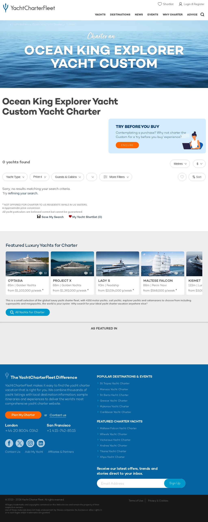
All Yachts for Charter (29, 312)
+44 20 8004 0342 (21, 430)
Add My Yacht (34, 452)
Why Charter (173, 14)
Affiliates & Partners (61, 452)
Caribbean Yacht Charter (115, 412)
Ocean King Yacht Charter (47, 24)
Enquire (127, 145)
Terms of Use (136, 500)
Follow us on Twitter (20, 443)
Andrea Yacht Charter (113, 445)
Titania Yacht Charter (113, 451)
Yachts (100, 14)
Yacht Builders (20, 24)
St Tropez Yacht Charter (115, 383)
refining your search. (23, 193)
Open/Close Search (202, 14)
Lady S (104, 280)
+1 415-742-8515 (61, 430)
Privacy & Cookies (158, 500)
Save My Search (53, 217)
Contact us (60, 415)
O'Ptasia (15, 280)
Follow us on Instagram (30, 443)
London (11, 425)
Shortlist (168, 4)
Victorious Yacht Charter (115, 440)
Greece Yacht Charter (114, 400)
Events (152, 14)
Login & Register (194, 4)
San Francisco (58, 425)
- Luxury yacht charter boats (29, 7)
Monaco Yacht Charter (114, 389)
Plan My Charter (24, 415)
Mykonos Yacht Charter (114, 406)
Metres (178, 163)
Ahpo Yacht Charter (112, 457)
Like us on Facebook (9, 443)
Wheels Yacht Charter (113, 434)
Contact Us (12, 452)
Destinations (120, 14)
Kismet (194, 280)
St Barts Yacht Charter (114, 395)
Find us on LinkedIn (41, 443)
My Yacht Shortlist (87, 217)
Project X (62, 280)
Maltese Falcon (158, 280)
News (139, 14)
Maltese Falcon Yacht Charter (118, 428)
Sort (198, 177)
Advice (192, 14)
